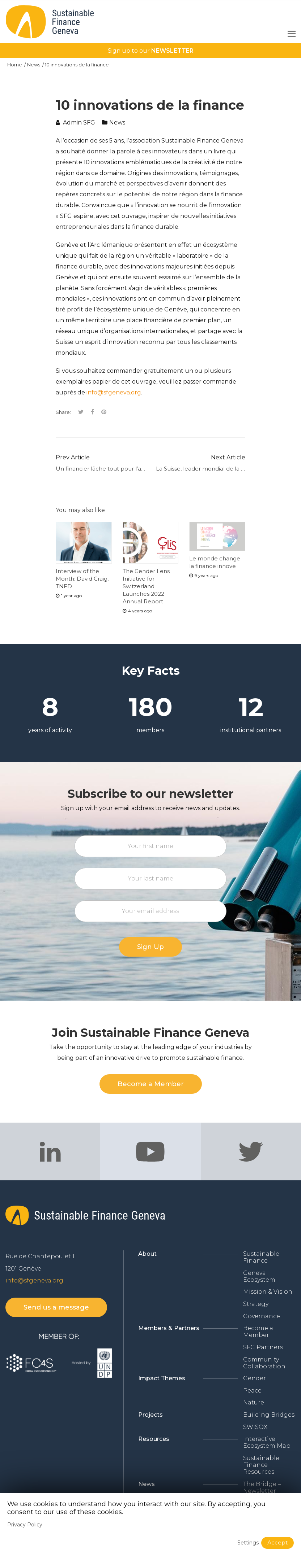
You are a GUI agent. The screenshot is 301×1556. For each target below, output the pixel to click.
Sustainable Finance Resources (261, 1465)
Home (15, 64)
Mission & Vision (267, 1291)
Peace (252, 1390)
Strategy (255, 1304)
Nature (253, 1402)
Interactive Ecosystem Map (267, 1442)
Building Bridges (268, 1414)
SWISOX (255, 1427)
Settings (248, 1542)
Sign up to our (151, 50)
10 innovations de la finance (77, 64)
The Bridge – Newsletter (262, 1487)
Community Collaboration (264, 1363)
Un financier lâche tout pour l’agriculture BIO (118, 468)
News (34, 64)
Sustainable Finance (261, 1257)
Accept (277, 1542)
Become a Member (258, 1331)
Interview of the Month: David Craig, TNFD (82, 579)
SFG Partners (263, 1347)
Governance (261, 1316)
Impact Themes (161, 1378)
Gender (254, 1378)
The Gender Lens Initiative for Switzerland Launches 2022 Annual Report (146, 586)
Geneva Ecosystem (259, 1276)
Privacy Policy (24, 1524)
